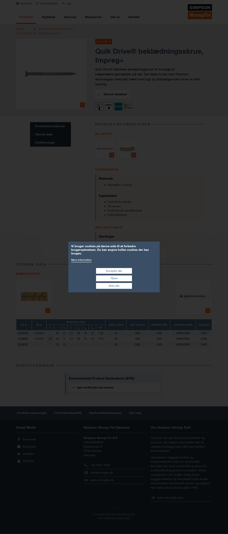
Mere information (81, 259)
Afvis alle (114, 285)
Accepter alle (114, 270)
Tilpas (114, 278)
